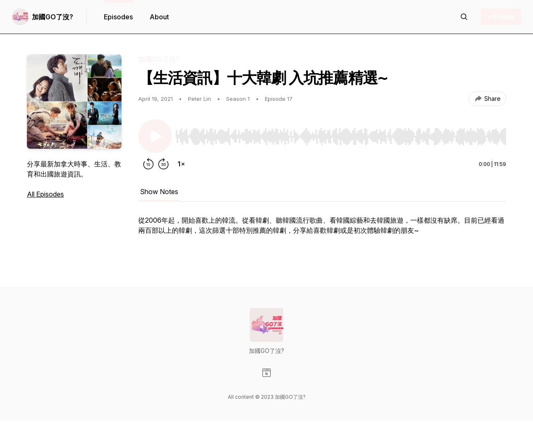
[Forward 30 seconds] (163, 164)
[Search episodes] (464, 17)
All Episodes (45, 194)
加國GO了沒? (52, 17)
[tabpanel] (322, 234)
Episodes (118, 17)
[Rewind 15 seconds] (148, 164)
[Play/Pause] (155, 136)
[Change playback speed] (181, 164)
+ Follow (501, 17)
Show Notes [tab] (159, 191)
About (159, 17)
